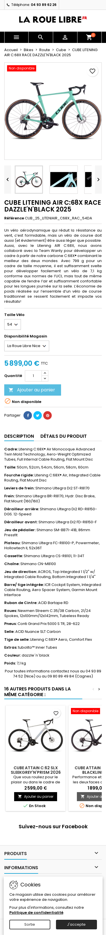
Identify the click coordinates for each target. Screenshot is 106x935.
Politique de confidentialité (36, 912)
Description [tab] (19, 436)
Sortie (29, 924)
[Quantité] (33, 376)
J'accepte (76, 924)
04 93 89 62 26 (44, 4)
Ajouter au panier (31, 390)
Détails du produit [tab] (63, 436)
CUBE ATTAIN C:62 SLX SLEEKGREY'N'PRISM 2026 (36, 770)
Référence (14, 218)
